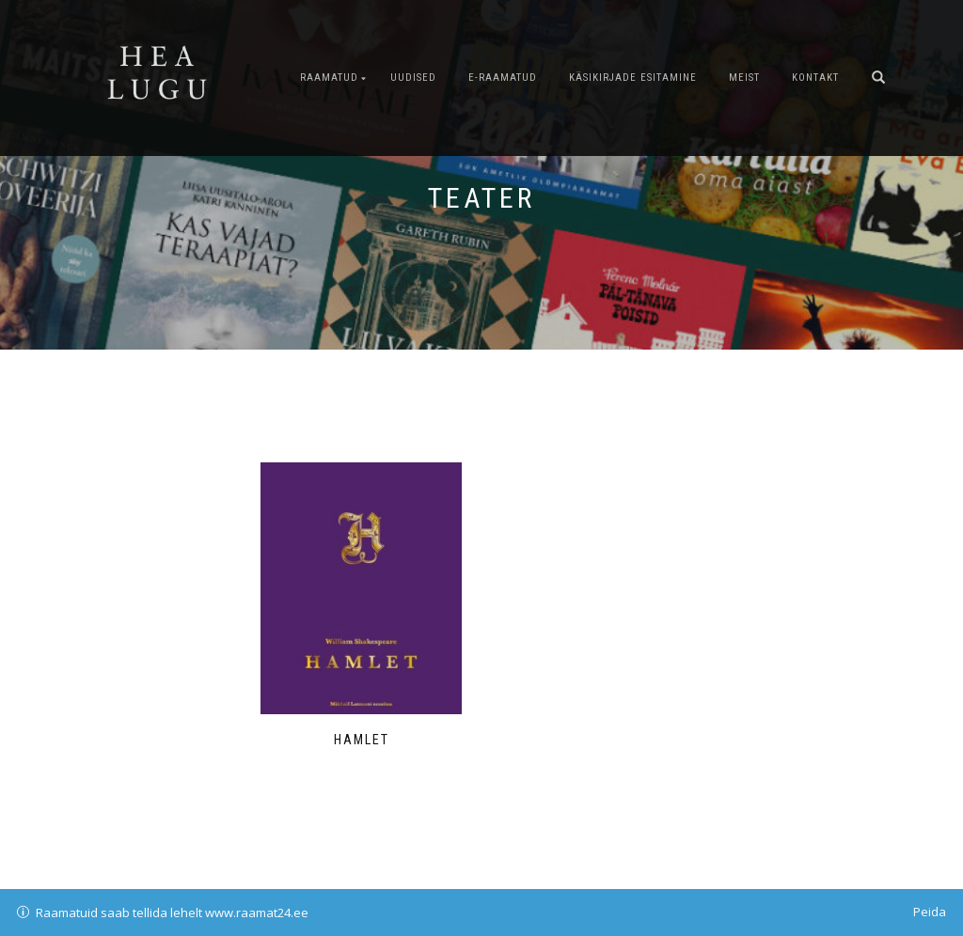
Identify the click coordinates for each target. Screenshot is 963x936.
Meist (744, 77)
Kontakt (815, 77)
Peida (929, 911)
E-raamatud (502, 77)
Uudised (413, 77)
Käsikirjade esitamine (633, 77)
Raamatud (329, 77)
